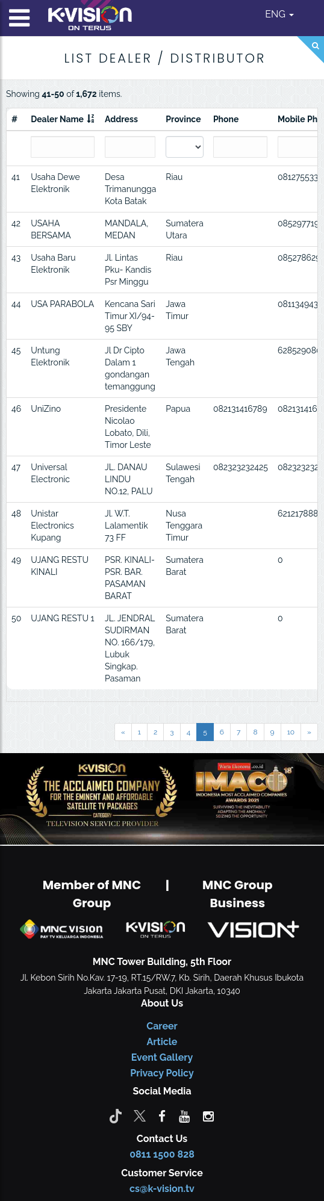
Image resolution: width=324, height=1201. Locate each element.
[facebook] (162, 1115)
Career (162, 1026)
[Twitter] (140, 1115)
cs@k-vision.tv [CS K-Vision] (162, 1188)
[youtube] (184, 1115)
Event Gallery (162, 1057)
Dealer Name (57, 119)
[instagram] (208, 1115)
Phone (226, 119)
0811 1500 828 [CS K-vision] (162, 1154)
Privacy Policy (161, 1073)
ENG (279, 14)
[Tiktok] (116, 1115)
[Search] (310, 49)
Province (183, 119)
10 (290, 732)
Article (162, 1041)
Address (121, 119)
